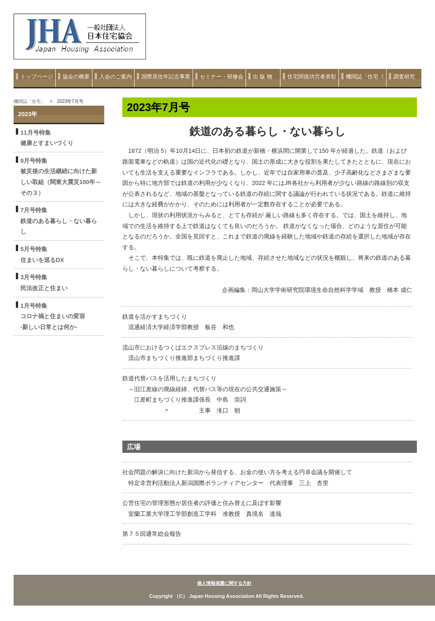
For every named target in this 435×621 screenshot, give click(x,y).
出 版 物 (265, 76)
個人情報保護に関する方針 (224, 583)
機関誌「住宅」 (29, 101)
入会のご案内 (115, 76)
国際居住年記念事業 (165, 76)
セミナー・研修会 (221, 76)
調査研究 (404, 76)
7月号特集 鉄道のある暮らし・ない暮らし (58, 221)
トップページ (36, 76)
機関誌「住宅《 (365, 76)
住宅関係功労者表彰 (311, 76)
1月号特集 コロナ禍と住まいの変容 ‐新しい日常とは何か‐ (55, 316)
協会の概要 (76, 76)
